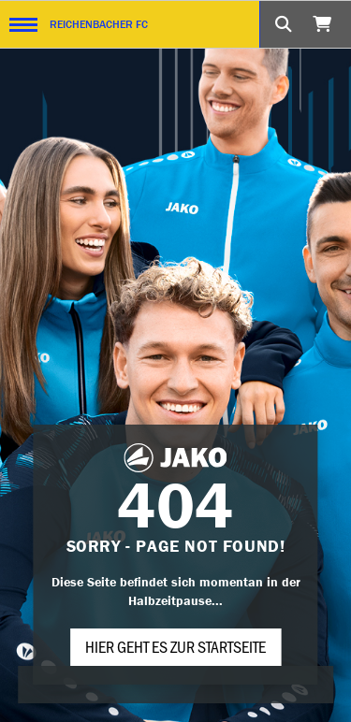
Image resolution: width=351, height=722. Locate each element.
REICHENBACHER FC (99, 24)
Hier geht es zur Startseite (175, 646)
